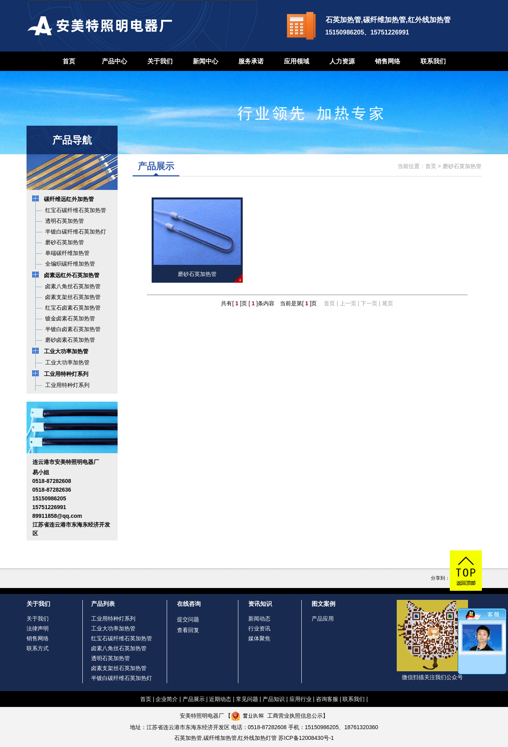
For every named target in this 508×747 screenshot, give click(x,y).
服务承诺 (251, 61)
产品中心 (114, 61)
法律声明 (38, 628)
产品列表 (103, 603)
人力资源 (342, 61)
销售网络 (387, 61)
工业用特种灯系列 (113, 618)
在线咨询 (189, 603)
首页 (69, 61)
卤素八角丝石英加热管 (119, 648)
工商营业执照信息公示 (277, 716)
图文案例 (323, 603)
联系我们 (433, 61)
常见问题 (247, 699)
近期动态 (220, 699)
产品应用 (323, 618)
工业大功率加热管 (113, 628)
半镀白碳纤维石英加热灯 (121, 678)
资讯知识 (260, 603)
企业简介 (167, 699)
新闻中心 (205, 61)
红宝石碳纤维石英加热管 (121, 638)
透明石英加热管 (110, 658)
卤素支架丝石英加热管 (119, 668)
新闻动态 (259, 618)
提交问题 (188, 619)
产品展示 (194, 699)
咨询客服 (327, 699)
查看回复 (188, 630)
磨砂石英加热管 (462, 166)
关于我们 (160, 61)
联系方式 (38, 648)
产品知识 (274, 699)
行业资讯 (259, 628)
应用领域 (296, 61)
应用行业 (300, 699)
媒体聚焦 (259, 638)
